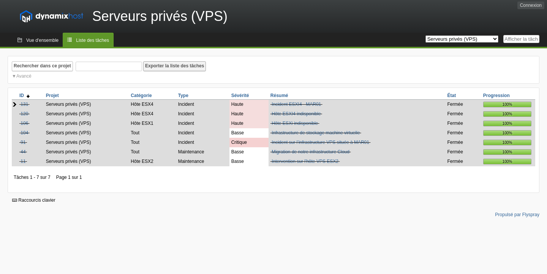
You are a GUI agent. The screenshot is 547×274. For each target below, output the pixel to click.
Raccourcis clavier (33, 200)
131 (24, 104)
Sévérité (240, 95)
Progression (496, 95)
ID (24, 95)
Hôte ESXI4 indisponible (296, 113)
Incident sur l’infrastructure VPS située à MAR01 (320, 142)
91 (23, 142)
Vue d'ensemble (42, 40)
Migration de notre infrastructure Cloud (310, 152)
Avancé (24, 76)
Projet (52, 95)
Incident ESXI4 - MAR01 (296, 104)
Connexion (531, 5)
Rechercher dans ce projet (42, 65)
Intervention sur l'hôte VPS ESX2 (305, 161)
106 (24, 123)
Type (183, 95)
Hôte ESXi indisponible (295, 123)
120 (24, 113)
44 (23, 152)
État (451, 95)
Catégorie (141, 95)
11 (23, 161)
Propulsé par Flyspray (517, 214)
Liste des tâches (92, 40)
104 (24, 132)
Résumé (279, 95)
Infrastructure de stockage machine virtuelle (316, 132)
